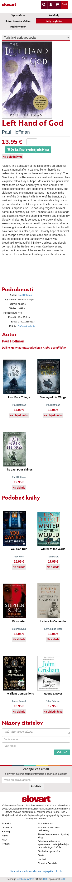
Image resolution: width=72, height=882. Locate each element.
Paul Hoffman (16, 132)
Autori (5, 835)
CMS (45, 879)
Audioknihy (54, 15)
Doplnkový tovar (18, 26)
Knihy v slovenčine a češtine (18, 21)
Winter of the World (53, 549)
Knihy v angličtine (54, 21)
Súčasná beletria (26, 326)
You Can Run (19, 549)
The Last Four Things (19, 469)
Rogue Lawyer (53, 693)
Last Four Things (19, 397)
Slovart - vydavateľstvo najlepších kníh (36, 871)
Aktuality (6, 823)
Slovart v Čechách (47, 863)
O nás (41, 855)
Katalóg (6, 831)
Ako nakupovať (46, 823)
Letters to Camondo (53, 621)
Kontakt (42, 859)
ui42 (63, 879)
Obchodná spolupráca (49, 851)
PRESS (6, 843)
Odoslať (62, 752)
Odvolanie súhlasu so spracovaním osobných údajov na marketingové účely (53, 844)
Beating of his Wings (53, 397)
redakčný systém (25, 879)
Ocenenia (7, 827)
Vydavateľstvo (18, 15)
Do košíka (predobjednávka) (28, 149)
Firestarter (19, 621)
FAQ (4, 839)
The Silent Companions (19, 693)
